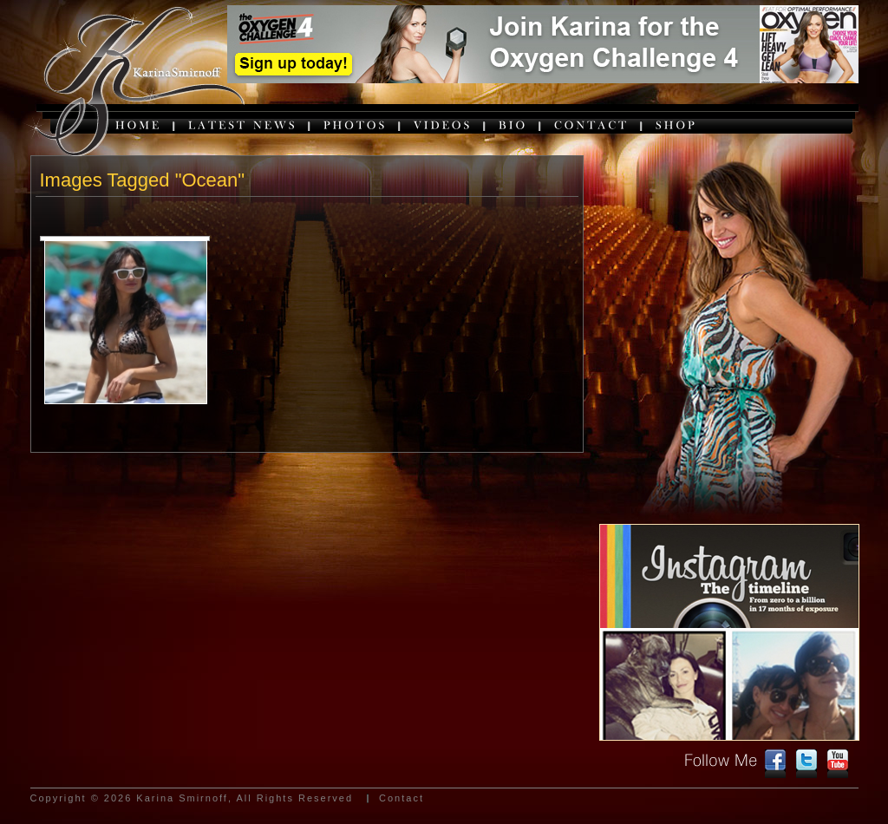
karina (134, 83)
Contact (401, 798)
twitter (806, 764)
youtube (837, 764)
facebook (775, 764)
